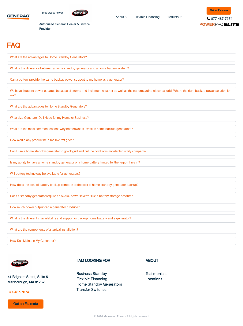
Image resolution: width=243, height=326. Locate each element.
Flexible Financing (147, 17)
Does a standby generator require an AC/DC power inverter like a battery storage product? (71, 196)
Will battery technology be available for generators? (45, 173)
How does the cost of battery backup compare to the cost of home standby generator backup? (74, 184)
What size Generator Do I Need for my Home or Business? (49, 117)
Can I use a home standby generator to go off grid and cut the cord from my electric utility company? (78, 151)
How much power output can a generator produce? (45, 207)
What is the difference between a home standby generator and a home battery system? (69, 68)
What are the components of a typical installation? (44, 229)
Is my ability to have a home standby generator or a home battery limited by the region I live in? (75, 162)
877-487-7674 (221, 18)
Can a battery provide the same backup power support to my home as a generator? (67, 79)
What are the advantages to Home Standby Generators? (48, 57)
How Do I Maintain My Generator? (33, 240)
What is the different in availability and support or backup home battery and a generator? (70, 218)
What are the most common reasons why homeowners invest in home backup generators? (71, 128)
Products (174, 17)
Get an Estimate (219, 10)
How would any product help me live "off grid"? (42, 140)
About (122, 17)
